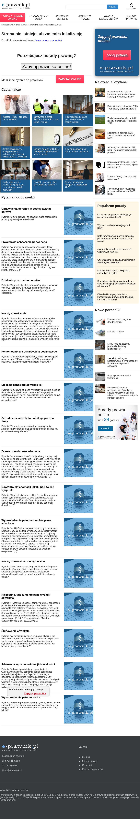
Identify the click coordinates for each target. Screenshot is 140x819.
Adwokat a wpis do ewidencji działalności (28, 664)
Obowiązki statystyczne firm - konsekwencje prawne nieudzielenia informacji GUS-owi (115, 297)
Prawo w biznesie (62, 17)
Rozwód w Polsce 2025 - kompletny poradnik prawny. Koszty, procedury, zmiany (121, 94)
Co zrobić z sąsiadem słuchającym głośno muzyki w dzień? (114, 215)
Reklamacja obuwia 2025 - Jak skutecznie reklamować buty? (121, 135)
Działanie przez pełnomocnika (20, 280)
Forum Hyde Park (36, 25)
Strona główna (7, 25)
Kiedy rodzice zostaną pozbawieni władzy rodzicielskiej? (76, 119)
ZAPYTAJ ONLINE (69, 79)
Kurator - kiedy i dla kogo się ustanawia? (15, 118)
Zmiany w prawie (84, 17)
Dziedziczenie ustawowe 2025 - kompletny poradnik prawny (122, 107)
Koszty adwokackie (13, 313)
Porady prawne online (12, 17)
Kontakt (86, 757)
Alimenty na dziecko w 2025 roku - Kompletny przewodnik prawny (121, 150)
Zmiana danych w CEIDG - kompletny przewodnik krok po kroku (46, 151)
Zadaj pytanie (117, 55)
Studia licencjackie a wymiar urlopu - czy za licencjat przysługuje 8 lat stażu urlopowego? (116, 283)
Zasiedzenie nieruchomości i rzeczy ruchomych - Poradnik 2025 (121, 121)
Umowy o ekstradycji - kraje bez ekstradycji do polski (113, 271)
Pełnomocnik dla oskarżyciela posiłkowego (29, 351)
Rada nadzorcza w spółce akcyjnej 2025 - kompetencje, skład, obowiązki (14, 186)
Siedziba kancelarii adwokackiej (21, 384)
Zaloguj (131, 6)
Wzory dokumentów (108, 17)
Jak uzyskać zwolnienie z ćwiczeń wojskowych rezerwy (114, 250)
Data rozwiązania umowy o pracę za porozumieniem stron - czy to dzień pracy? (115, 238)
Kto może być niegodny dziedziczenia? (119, 320)
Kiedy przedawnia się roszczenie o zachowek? (77, 150)
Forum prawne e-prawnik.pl (48, 40)
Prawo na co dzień (39, 17)
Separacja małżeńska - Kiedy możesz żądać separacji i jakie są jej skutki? (122, 164)
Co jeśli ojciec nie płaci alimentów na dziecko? (45, 183)
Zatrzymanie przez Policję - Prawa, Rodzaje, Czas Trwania (46, 119)
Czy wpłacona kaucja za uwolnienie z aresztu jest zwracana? (116, 261)
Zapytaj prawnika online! (46, 66)
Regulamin (87, 765)
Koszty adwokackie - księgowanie (23, 561)
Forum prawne (131, 17)
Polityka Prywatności (92, 769)
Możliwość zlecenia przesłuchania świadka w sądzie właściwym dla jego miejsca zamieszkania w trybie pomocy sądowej (122, 392)
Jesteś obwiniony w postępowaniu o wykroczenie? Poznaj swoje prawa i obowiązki (15, 153)
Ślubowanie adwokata (15, 630)
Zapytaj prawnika (35, 693)
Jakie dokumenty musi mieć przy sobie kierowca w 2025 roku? (121, 191)
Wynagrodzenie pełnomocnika (20, 697)
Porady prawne (89, 761)
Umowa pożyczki (115, 331)
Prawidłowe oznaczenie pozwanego (24, 241)
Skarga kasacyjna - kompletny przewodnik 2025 (76, 184)
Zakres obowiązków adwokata (20, 451)
